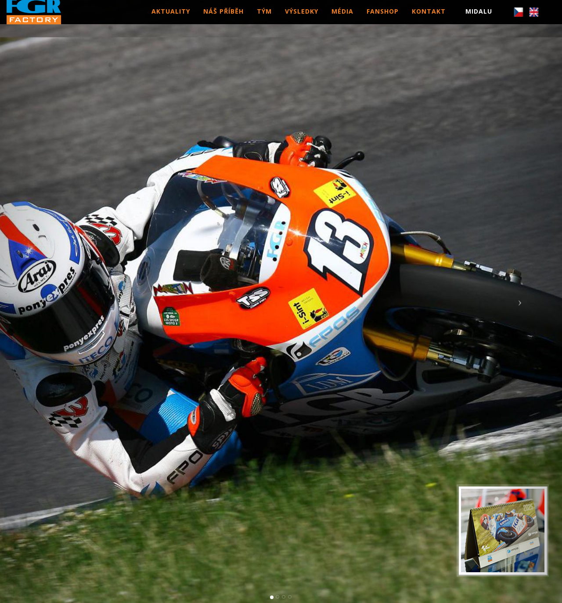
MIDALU (478, 19)
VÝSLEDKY (301, 19)
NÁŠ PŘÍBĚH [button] (223, 19)
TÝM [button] (264, 19)
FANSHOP (383, 19)
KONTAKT (429, 19)
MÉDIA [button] (342, 19)
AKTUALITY (170, 19)
